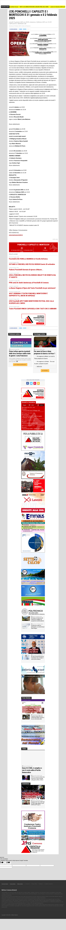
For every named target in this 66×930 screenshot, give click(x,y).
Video (24, 748)
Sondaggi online (39, 334)
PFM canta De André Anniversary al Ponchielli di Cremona (29, 283)
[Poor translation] (8, 866)
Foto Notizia (26, 698)
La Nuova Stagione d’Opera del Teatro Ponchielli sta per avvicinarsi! (32, 288)
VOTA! (45, 370)
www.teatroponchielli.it (16, 235)
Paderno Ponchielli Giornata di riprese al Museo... (26, 270)
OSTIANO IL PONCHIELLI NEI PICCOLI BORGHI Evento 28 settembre (32, 264)
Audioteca (25, 787)
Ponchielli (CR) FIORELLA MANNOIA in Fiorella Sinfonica (28, 259)
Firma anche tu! (20, 364)
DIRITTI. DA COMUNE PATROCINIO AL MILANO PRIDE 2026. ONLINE (36, 6)
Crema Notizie (12, 887)
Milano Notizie (20, 887)
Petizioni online (14, 334)
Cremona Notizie (5, 887)
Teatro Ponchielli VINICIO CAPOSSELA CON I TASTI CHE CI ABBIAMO (33, 309)
